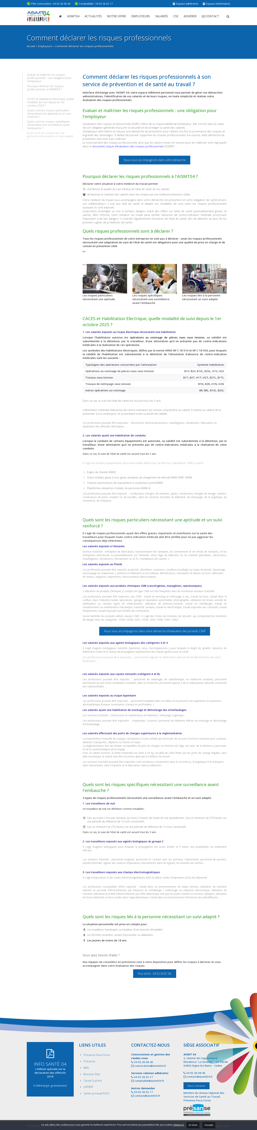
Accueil (31, 46)
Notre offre (116, 16)
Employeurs (45, 46)
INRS (86, 1067)
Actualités (93, 16)
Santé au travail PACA (96, 1093)
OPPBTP (88, 1087)
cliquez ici (178, 1124)
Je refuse (193, 1125)
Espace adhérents (185, 3)
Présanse (89, 1061)
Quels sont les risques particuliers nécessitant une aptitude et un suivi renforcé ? (50, 113)
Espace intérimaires (216, 3)
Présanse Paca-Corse (97, 1055)
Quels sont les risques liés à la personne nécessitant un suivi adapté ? (50, 136)
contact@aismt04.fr (147, 1095)
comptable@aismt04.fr (149, 1080)
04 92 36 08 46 (48, 3)
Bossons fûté (92, 1074)
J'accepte (208, 1125)
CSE (175, 16)
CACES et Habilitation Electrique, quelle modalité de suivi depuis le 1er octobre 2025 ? (51, 102)
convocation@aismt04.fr (150, 1065)
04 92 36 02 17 (94, 3)
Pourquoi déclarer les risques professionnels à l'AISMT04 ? (46, 87)
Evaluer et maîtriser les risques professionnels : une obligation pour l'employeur (50, 78)
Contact (210, 16)
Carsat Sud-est (93, 1080)
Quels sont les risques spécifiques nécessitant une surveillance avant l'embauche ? (49, 125)
